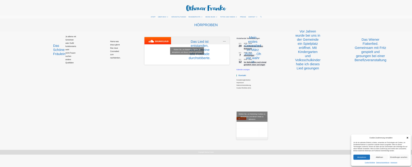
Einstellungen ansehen (398, 157)
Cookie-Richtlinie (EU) (243, 88)
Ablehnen (379, 157)
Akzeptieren (361, 157)
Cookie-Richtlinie (370, 162)
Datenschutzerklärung (382, 162)
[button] (407, 138)
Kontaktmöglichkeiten (243, 80)
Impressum (394, 162)
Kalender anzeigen (243, 69)
